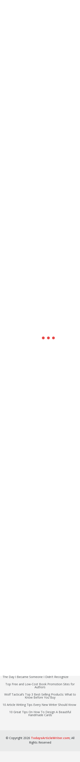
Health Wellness (14, 622)
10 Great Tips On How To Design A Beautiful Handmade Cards (40, 714)
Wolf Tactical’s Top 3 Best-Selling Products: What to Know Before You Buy (40, 696)
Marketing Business (16, 644)
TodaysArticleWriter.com (50, 738)
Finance (8, 615)
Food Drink (10, 629)
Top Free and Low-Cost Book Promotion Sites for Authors (40, 686)
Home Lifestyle (13, 651)
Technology (11, 608)
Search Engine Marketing (20, 593)
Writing (7, 600)
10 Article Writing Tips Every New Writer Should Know (39, 704)
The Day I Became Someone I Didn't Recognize (35, 676)
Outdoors (9, 637)
